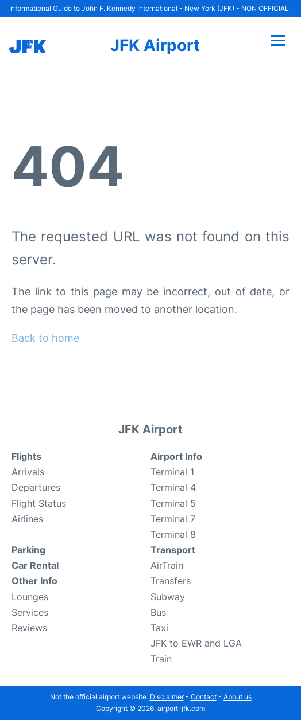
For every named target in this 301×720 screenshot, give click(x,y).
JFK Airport (155, 45)
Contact (204, 696)
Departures (35, 487)
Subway (167, 596)
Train (161, 658)
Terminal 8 (173, 534)
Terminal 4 (173, 487)
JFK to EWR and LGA (196, 643)
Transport (172, 549)
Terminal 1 (172, 472)
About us (237, 696)
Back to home (45, 338)
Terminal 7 (172, 519)
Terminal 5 (173, 503)
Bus (158, 612)
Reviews (29, 627)
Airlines (27, 519)
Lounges (29, 596)
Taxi (159, 627)
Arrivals (27, 472)
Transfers (170, 580)
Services (29, 612)
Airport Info (176, 456)
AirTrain (166, 565)
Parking (28, 549)
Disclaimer (167, 696)
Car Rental (35, 565)
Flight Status (38, 503)
